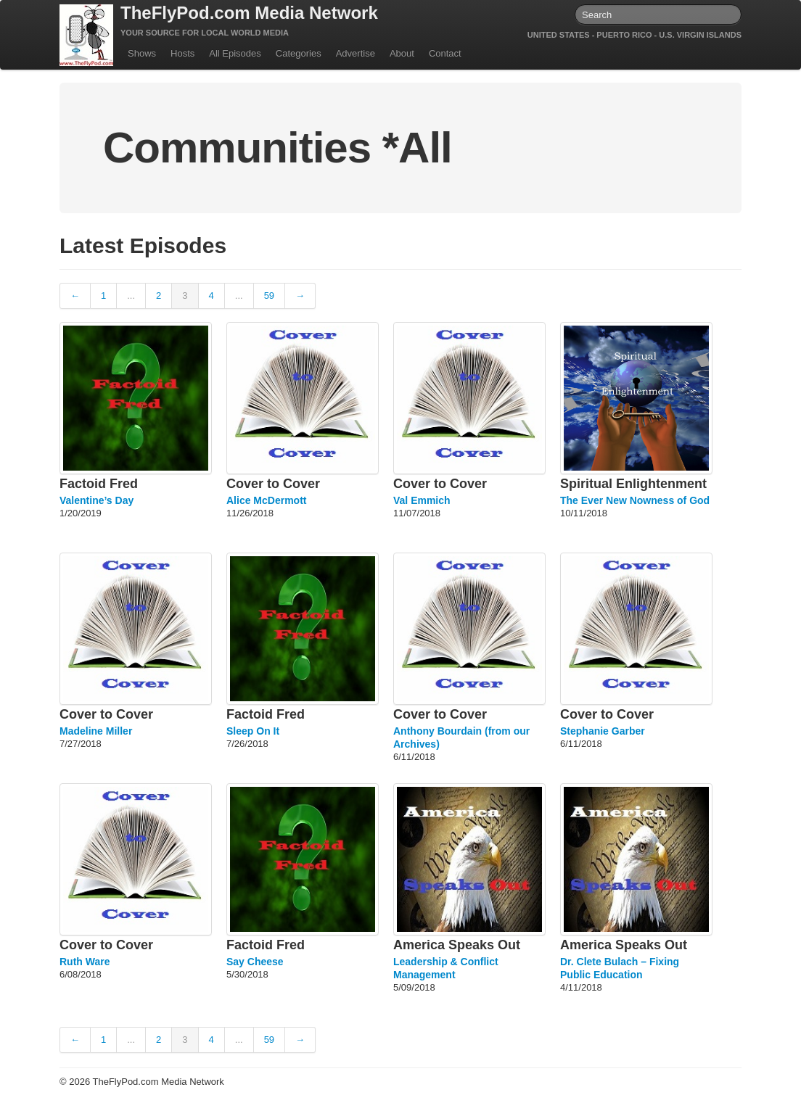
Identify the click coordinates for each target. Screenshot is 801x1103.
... (131, 295)
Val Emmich (422, 500)
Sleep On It (252, 731)
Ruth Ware (84, 961)
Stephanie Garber (602, 731)
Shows (142, 53)
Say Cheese (255, 961)
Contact (445, 53)
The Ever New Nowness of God (635, 500)
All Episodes (235, 53)
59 (269, 295)
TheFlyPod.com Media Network (249, 12)
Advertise (355, 53)
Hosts (182, 53)
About (402, 53)
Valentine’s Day (96, 500)
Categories (298, 53)
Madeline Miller (95, 731)
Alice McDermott (266, 500)
